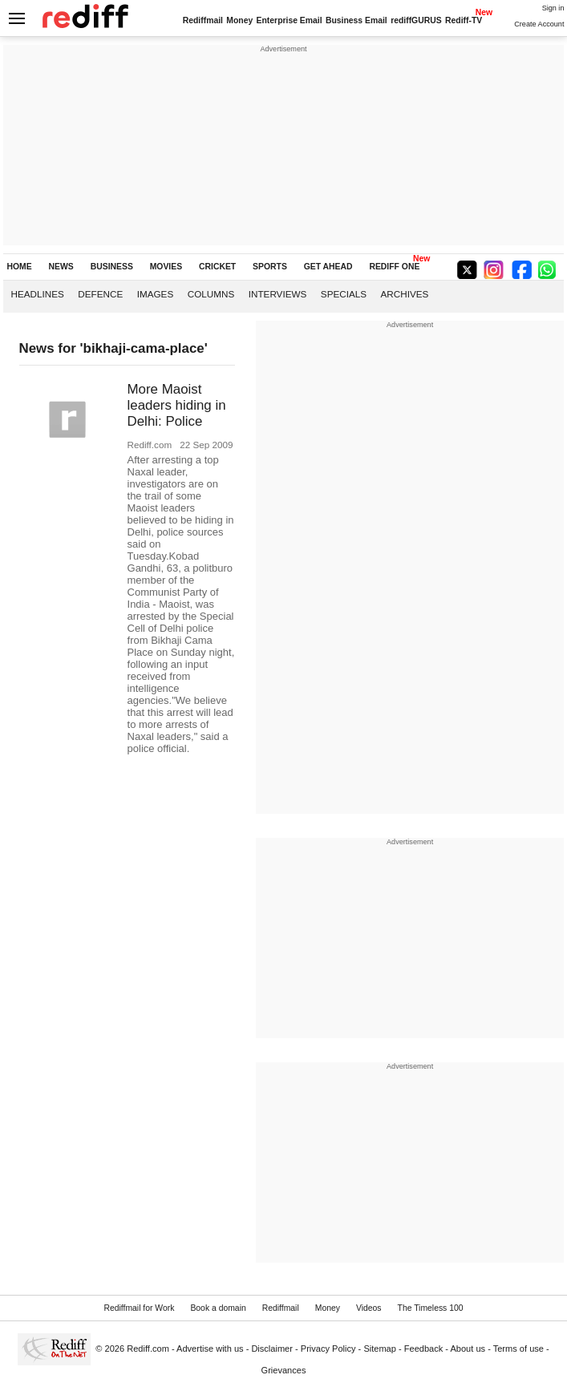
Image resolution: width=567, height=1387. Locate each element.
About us (467, 1348)
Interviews (278, 294)
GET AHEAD (328, 266)
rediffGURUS (416, 20)
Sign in (553, 8)
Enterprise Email (289, 20)
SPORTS (270, 266)
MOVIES (166, 266)
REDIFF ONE (394, 266)
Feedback (423, 1348)
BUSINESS (112, 266)
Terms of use (518, 1348)
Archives (405, 294)
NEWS (61, 266)
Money (239, 20)
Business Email (356, 20)
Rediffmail (203, 20)
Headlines (37, 294)
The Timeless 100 (431, 1308)
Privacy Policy (328, 1348)
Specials (344, 294)
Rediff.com (148, 1348)
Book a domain (217, 1308)
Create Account (539, 24)
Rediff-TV (463, 20)
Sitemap (379, 1348)
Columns (211, 294)
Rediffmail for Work (138, 1308)
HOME (19, 266)
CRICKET (217, 266)
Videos (369, 1308)
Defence (100, 294)
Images (155, 294)
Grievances (283, 1370)
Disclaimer (272, 1348)
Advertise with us (210, 1348)
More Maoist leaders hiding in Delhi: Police (177, 405)
